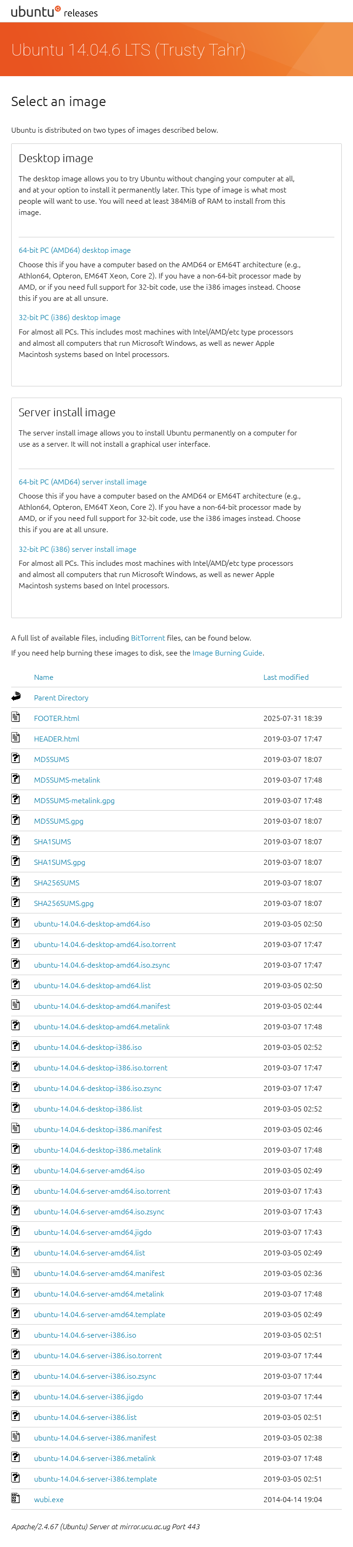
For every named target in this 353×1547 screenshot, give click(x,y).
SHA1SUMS (52, 841)
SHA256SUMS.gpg (64, 903)
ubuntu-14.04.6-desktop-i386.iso (88, 1047)
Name (44, 677)
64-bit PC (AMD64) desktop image (75, 250)
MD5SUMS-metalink (67, 780)
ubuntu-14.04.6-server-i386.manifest (95, 1437)
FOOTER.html (56, 718)
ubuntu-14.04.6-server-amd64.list (89, 1252)
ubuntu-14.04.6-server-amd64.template (100, 1314)
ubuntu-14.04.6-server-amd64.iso (89, 1170)
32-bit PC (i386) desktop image (70, 317)
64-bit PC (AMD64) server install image (83, 482)
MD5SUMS (51, 759)
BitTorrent (148, 638)
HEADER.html (56, 738)
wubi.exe (49, 1499)
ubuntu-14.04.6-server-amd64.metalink (99, 1294)
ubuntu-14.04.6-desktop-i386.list (88, 1109)
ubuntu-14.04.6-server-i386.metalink (95, 1458)
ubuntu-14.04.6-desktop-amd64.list (92, 985)
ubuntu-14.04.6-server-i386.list (85, 1417)
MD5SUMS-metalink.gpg (74, 800)
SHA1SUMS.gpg (59, 862)
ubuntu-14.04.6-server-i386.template (95, 1479)
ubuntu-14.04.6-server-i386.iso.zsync (95, 1376)
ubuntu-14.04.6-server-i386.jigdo (88, 1396)
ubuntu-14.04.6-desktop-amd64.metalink (102, 1026)
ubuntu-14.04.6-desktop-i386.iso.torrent (100, 1067)
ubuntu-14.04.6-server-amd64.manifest (99, 1273)
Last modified (286, 677)
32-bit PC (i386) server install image (78, 549)
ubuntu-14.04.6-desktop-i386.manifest (98, 1129)
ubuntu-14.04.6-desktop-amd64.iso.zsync (102, 965)
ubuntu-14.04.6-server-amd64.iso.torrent (102, 1191)
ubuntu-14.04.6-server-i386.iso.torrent (98, 1355)
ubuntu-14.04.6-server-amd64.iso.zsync (99, 1211)
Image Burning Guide (228, 653)
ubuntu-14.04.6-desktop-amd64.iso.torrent (105, 944)
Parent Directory (61, 697)
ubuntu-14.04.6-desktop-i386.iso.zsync (97, 1088)
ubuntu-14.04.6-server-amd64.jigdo (93, 1232)
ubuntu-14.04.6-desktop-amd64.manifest (102, 1006)
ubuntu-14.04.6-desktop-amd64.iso (92, 924)
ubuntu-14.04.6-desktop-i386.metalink (97, 1150)
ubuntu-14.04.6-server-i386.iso (85, 1335)
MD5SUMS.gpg (58, 821)
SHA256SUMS (56, 882)
